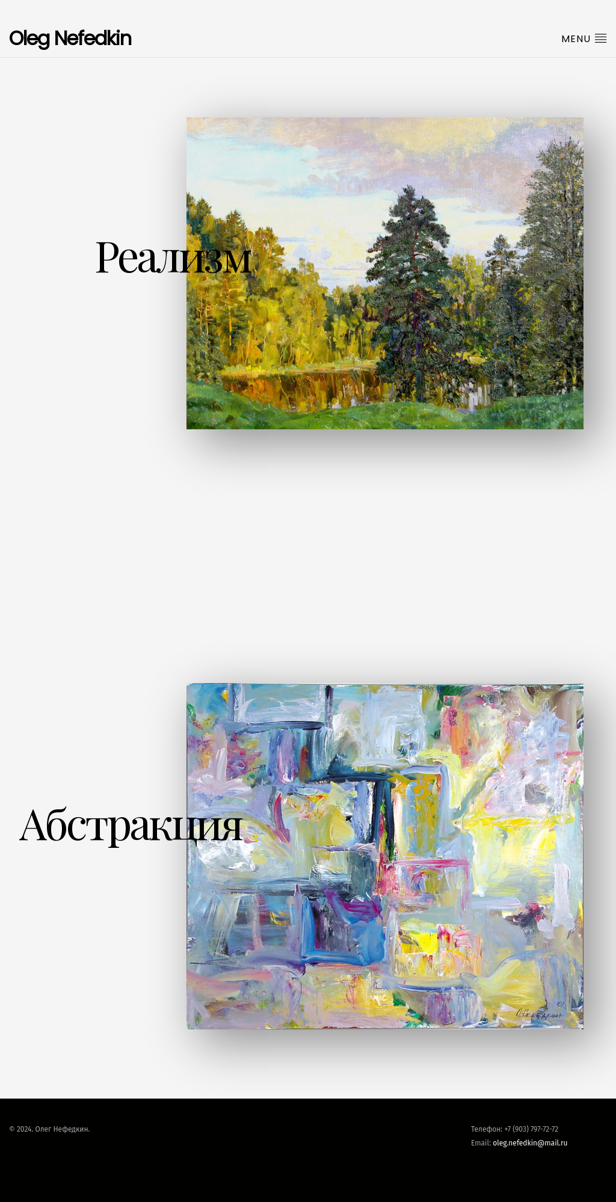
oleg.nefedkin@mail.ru (530, 1143)
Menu (584, 38)
